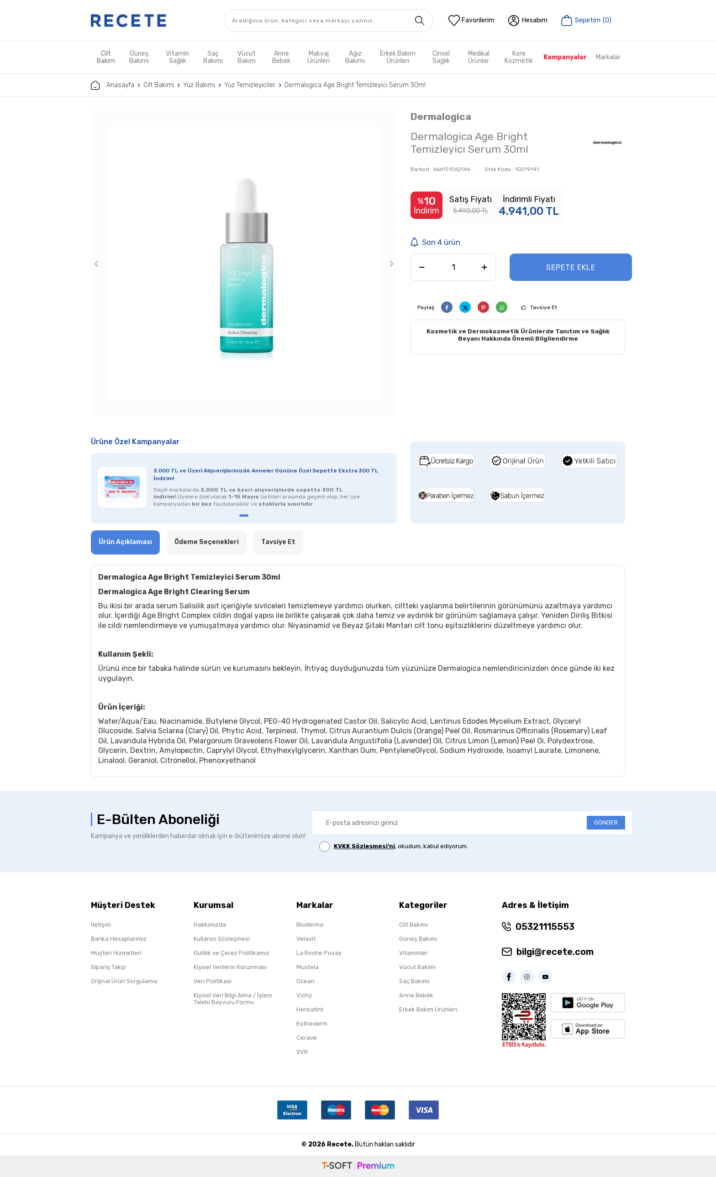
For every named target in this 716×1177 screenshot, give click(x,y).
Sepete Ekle (570, 267)
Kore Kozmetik (519, 57)
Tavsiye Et (543, 307)
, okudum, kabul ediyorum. (393, 846)
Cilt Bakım (106, 57)
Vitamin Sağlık (177, 57)
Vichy (304, 995)
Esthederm (311, 1023)
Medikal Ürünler (479, 57)
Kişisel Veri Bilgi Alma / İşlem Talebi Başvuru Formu (233, 999)
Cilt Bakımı (158, 85)
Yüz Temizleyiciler (249, 85)
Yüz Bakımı (199, 85)
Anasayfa (112, 85)
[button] (96, 263)
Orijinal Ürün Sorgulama (124, 981)
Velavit (306, 938)
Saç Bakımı (213, 57)
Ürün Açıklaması (125, 542)
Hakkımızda (210, 924)
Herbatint (309, 1009)
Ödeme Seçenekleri (206, 542)
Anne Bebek (281, 57)
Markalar (608, 57)
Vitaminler (413, 952)
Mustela (307, 967)
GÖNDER (606, 822)
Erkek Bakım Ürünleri (398, 57)
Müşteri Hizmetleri (116, 952)
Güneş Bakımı (139, 57)
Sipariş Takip (108, 967)
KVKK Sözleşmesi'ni (364, 846)
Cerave (306, 1037)
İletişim (101, 924)
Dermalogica (441, 116)
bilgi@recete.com (555, 951)
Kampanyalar (565, 57)
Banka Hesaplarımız (119, 938)
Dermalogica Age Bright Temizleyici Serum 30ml (355, 85)
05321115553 (545, 926)
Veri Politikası (213, 981)
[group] (244, 263)
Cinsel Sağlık (441, 57)
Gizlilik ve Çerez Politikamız (231, 952)
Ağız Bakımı (355, 57)
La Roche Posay (319, 952)
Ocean (305, 981)
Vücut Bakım (246, 57)
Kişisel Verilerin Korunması (230, 967)
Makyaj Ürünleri (318, 57)
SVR (302, 1051)
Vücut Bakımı (417, 967)
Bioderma (309, 924)
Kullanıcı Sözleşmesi (222, 938)
